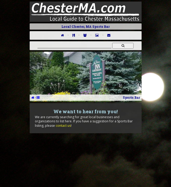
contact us (63, 125)
